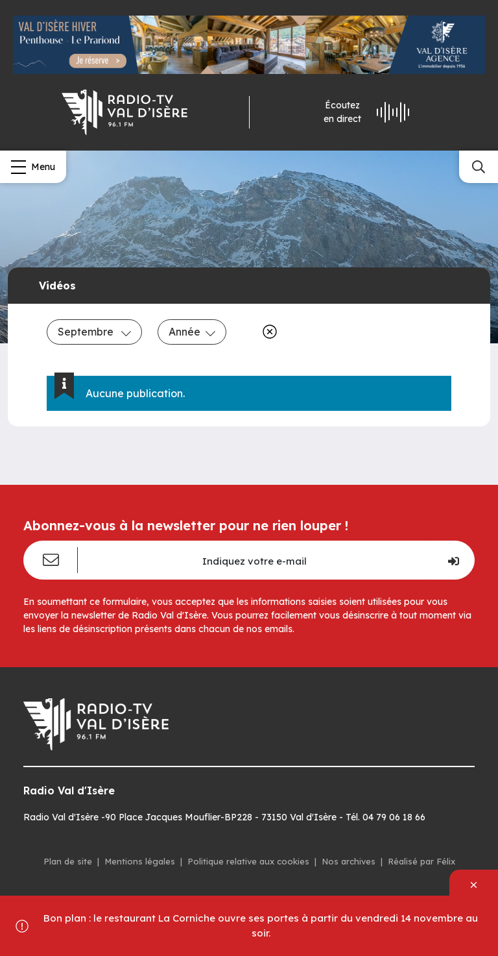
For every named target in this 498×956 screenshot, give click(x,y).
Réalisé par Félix (421, 861)
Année (192, 331)
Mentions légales (139, 861)
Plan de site (67, 861)
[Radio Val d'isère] (124, 112)
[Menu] (33, 167)
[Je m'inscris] (453, 560)
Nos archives (348, 861)
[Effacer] (267, 332)
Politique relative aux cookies (248, 861)
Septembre (94, 331)
